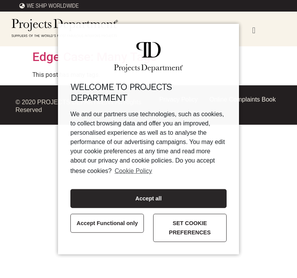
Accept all (148, 198)
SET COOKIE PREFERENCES (190, 228)
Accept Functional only (107, 223)
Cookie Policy (133, 171)
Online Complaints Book (242, 99)
